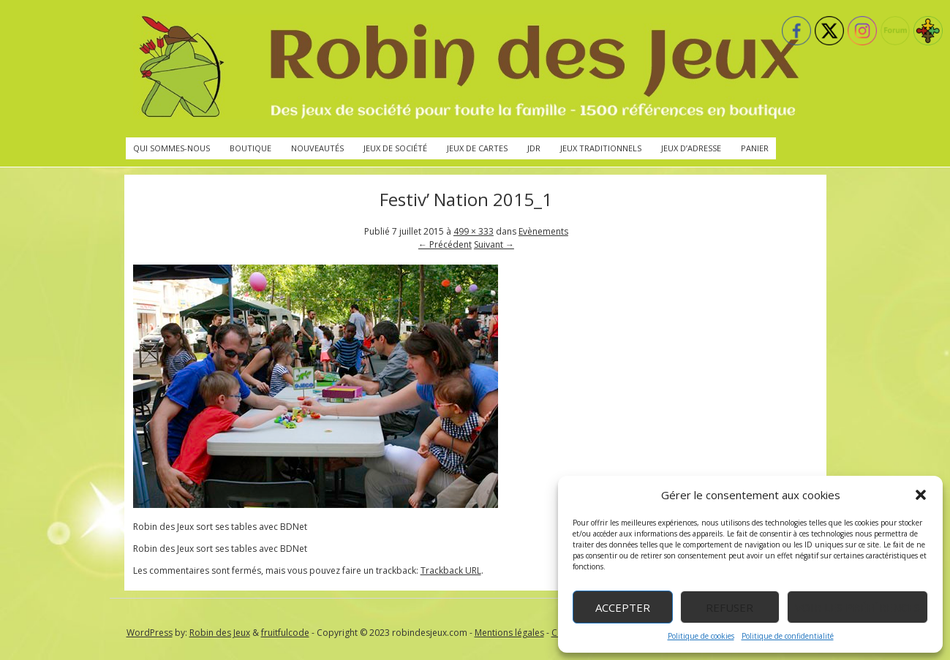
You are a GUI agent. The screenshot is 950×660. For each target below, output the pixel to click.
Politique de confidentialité (788, 636)
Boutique (250, 148)
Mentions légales (509, 632)
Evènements (543, 231)
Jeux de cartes (477, 148)
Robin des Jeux (219, 632)
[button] (920, 495)
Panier (755, 148)
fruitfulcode (285, 632)
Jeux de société (395, 148)
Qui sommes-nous (171, 148)
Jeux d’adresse (691, 148)
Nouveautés (317, 148)
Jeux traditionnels (600, 148)
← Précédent (445, 244)
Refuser (729, 607)
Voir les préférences (857, 607)
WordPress (150, 632)
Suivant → (494, 244)
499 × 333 (473, 231)
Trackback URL (451, 570)
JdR (533, 148)
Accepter (622, 607)
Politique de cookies (701, 636)
